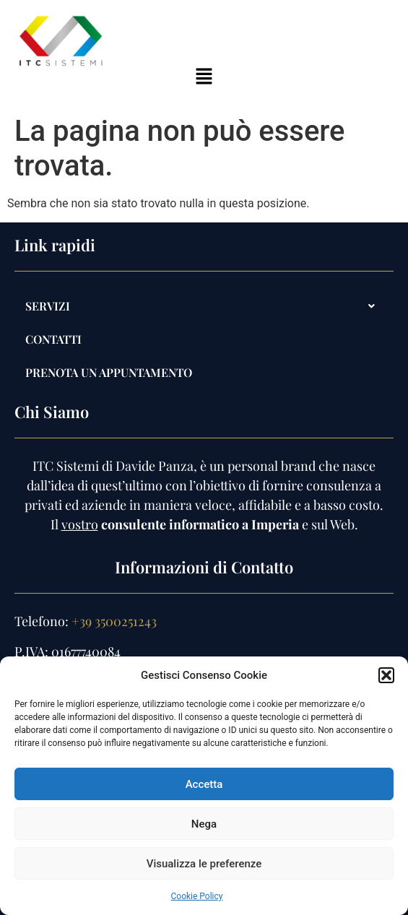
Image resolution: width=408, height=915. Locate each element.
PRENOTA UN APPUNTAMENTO (108, 372)
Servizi (204, 306)
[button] (386, 675)
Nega (204, 824)
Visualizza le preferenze (204, 863)
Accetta (204, 784)
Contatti (53, 339)
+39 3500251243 (114, 621)
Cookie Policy (197, 896)
